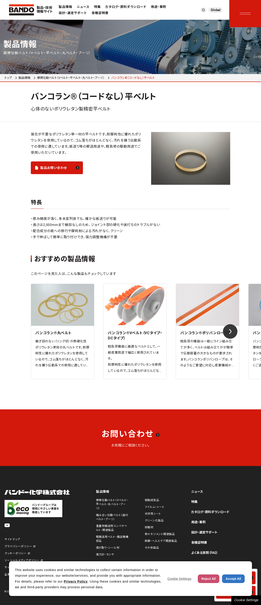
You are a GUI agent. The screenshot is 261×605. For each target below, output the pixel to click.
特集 (97, 7)
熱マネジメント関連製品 (160, 534)
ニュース (83, 7)
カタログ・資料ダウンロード (125, 7)
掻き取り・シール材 (107, 547)
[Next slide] (230, 331)
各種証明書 (100, 13)
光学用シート (153, 513)
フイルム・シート (154, 507)
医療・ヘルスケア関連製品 (161, 541)
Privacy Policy (75, 581)
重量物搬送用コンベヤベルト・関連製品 (111, 528)
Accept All (233, 579)
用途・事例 (158, 7)
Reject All (208, 579)
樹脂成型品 (152, 500)
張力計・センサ (105, 554)
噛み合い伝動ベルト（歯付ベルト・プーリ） (112, 517)
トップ (8, 77)
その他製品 (152, 547)
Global (215, 10)
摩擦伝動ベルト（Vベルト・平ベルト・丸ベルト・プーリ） (70, 77)
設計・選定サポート (73, 13)
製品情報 (65, 7)
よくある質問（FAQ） (204, 553)
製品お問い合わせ (53, 168)
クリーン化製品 (154, 520)
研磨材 (149, 527)
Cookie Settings (246, 600)
